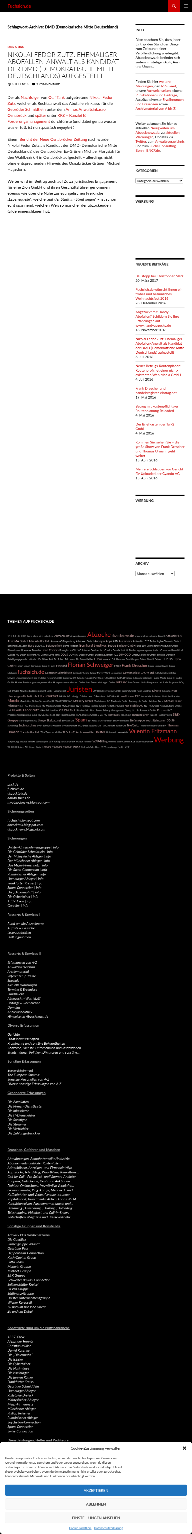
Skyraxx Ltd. (68, 720)
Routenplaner (140, 714)
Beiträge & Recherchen (24, 1003)
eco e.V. (107, 659)
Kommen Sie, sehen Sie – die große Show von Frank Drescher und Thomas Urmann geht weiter (160, 449)
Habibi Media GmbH (163, 678)
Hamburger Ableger (22, 878)
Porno (99, 710)
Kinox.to (166, 691)
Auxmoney (125, 641)
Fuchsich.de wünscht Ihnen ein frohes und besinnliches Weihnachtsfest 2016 (159, 293)
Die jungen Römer (20, 1377)
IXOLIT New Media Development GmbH (32, 691)
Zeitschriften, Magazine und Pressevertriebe (39, 1217)
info (56, 847)
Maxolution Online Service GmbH (37, 701)
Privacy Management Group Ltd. (119, 710)
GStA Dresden (124, 678)
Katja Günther (144, 691)
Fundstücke (16, 994)
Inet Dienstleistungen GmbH (100, 682)
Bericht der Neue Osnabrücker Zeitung (53, 139)
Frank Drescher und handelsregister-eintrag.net (156, 390)
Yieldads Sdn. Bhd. (90, 747)
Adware (54, 641)
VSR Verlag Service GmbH (62, 741)
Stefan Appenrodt (141, 720)
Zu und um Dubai (20, 1311)
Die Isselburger (18, 1373)
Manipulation (154, 696)
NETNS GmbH (151, 705)
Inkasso (121, 682)
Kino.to (156, 690)
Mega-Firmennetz (20, 1404)
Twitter (141, 141)
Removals (114, 714)
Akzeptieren (96, 1490)
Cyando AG (13, 654)
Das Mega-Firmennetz (24, 865)
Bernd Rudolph (70, 645)
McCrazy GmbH (83, 700)
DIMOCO (125, 654)
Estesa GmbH (147, 659)
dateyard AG (33, 654)
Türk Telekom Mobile (51, 732)
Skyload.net (53, 720)
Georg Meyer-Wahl (100, 673)
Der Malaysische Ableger (25, 856)
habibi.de (147, 678)
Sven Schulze (43, 725)
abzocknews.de (123, 636)
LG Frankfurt (49, 696)
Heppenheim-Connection (26, 1253)
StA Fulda (93, 720)
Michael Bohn (156, 701)
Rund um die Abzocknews (26, 923)
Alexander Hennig (20, 1341)
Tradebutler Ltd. (30, 732)
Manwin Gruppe (19, 1266)
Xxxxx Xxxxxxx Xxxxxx (58, 746)
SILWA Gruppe (18, 1289)
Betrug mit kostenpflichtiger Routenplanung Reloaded (157, 408)
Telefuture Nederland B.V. (153, 725)
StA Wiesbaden (121, 720)
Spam (81, 719)
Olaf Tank (56, 97)
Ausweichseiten (158, 90)
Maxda (13, 700)
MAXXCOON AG (63, 701)
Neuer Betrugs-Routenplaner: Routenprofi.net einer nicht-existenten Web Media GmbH (158, 370)
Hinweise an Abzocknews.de (28, 1016)
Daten (23, 654)
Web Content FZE (126, 741)
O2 (61, 710)
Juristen (79, 689)
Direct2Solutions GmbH (144, 654)
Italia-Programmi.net (152, 682)
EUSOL (170, 659)
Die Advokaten (18, 1102)
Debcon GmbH (86, 654)
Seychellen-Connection (24, 1422)
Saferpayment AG (28, 720)
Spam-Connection (21, 887)
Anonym (99, 641)
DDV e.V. (73, 654)
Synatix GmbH (69, 725)
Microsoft (14, 705)
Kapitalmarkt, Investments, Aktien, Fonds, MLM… (43, 1199)
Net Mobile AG (134, 705)
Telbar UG (121, 725)
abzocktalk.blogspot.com (25, 825)
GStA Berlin (110, 678)
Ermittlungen (132, 659)
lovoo (144, 696)
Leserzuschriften (19, 932)
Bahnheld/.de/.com (17, 645)
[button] (184, 1448)
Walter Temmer (84, 741)
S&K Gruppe (16, 1275)
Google (80, 678)
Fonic (117, 665)
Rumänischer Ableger (23, 874)
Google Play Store (95, 678)
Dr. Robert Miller (84, 659)
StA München (105, 720)
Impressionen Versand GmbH (71, 682)
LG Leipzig (72, 696)
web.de (112, 741)
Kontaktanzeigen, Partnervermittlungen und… (40, 1203)
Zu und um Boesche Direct (27, 1307)
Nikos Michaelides (49, 710)
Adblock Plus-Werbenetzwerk (29, 1235)
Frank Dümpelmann (158, 666)
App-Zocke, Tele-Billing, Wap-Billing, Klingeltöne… (43, 1172)
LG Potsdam (99, 696)
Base (31, 645)
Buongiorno (66, 650)
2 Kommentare (48, 84)
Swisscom (57, 725)
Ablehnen (96, 1504)
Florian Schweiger (90, 664)
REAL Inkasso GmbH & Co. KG (91, 714)
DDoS (64, 654)
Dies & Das (16, 47)
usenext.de (122, 732)
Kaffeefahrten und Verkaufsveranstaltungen (39, 1194)
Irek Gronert (134, 682)
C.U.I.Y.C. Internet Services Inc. (88, 650)
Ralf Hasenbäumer (65, 714)
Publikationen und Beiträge (156, 95)
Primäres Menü (186, 6)
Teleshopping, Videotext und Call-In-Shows (38, 1212)
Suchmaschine (27, 725)
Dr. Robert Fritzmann (65, 659)
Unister (99, 732)
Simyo (42, 720)
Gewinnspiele (131, 672)
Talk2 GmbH (108, 725)
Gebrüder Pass (18, 1248)
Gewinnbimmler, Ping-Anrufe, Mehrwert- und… (41, 1190)
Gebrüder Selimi (81, 673)
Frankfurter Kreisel (21, 883)
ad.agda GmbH (157, 636)
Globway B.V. (69, 678)
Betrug (112, 645)
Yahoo (76, 746)
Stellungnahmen (19, 937)
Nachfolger (30, 97)
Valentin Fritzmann (153, 730)
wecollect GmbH (144, 741)
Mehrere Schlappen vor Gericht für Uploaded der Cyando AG (159, 471)
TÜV (65, 732)
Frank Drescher (134, 665)
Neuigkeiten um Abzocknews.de (155, 130)
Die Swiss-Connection (23, 869)
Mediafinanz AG (102, 701)
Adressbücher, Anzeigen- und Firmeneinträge (40, 1167)
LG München (85, 696)
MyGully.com (68, 705)
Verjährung (13, 741)
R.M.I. (53, 714)
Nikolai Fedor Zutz (25, 710)
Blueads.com (14, 650)
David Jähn (54, 654)
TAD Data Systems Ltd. (89, 725)
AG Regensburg (67, 641)
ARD (115, 641)
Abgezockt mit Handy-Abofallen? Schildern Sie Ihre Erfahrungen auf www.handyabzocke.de (157, 318)
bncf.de (13, 784)
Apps (109, 641)
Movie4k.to (35, 705)
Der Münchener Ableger (25, 860)
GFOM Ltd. (147, 672)
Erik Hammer (118, 659)
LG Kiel (62, 696)
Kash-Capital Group (22, 1257)
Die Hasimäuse (18, 1368)
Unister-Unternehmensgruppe (29, 847)
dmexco (161, 654)
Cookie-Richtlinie (80, 1528)
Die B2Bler (15, 1359)
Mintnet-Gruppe (19, 1271)
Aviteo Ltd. (138, 641)
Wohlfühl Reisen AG (18, 747)
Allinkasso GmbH (85, 641)
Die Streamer (17, 1124)
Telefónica (133, 725)
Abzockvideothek (20, 1012)
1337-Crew (26, 636)
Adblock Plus (174, 635)
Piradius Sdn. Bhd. (85, 710)
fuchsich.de (31, 672)
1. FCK (16, 636)
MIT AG (24, 705)
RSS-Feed (168, 86)
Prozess (162, 710)
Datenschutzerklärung (108, 1528)
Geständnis (116, 673)
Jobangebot (60, 691)
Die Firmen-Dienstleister (25, 1106)
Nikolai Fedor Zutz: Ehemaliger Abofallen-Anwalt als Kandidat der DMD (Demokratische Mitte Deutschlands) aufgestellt (63, 65)
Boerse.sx (26, 650)
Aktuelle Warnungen (22, 985)
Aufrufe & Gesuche (21, 928)
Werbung (169, 739)
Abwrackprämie (78, 636)
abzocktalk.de (142, 636)
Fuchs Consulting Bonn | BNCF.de (156, 148)
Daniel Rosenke (19, 1350)
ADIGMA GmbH (18, 641)
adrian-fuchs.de (19, 798)
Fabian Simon (23, 666)
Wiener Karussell (20, 1302)
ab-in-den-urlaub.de (43, 636)
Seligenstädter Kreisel (23, 1284)
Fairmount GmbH (40, 666)
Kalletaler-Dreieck (21, 1395)
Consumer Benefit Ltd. (171, 650)
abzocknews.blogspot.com (26, 829)
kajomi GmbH (129, 691)
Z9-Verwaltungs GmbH (112, 747)
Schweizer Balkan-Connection (29, 1280)
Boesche (36, 650)
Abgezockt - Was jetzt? (24, 998)
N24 (78, 705)
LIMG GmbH (112, 696)
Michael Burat (173, 700)
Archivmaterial (18, 971)
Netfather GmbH (115, 705)
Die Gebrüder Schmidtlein (26, 851)
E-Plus (98, 659)
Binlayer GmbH (126, 645)
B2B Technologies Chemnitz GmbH (162, 641)
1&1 (10, 636)
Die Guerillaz (17, 1239)
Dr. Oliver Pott (45, 659)
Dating (44, 654)
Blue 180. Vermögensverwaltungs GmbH (157, 645)
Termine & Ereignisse (22, 989)
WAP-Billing (100, 741)
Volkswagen (42, 741)
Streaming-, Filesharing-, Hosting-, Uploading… (41, 1208)
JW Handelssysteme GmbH (107, 691)
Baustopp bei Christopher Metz (160, 276)
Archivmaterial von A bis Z (156, 108)
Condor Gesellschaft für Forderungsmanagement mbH (132, 650)
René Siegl (125, 714)
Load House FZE (130, 696)
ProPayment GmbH (146, 710)
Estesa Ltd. (160, 659)
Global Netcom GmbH (51, 678)
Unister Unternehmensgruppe (29, 1298)
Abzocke (99, 634)
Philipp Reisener (19, 1413)
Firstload (61, 665)
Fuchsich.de (19, 6)
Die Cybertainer (19, 896)
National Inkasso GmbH (94, 705)
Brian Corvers (50, 650)
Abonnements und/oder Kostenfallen (34, 1163)
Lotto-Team (16, 1262)
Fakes (52, 666)
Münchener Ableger (22, 1408)
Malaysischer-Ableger (23, 1399)
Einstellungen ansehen (96, 1518)
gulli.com (137, 678)
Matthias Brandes (171, 696)
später (40, 115)
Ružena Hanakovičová (161, 714)
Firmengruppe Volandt (24, 1244)
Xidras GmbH (36, 747)
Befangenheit (54, 645)
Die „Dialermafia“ (20, 892)
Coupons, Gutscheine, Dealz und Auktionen (39, 1181)
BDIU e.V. (40, 645)
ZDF (127, 747)
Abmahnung (61, 635)
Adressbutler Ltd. (39, 641)
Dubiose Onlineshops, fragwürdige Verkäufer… (41, 1185)
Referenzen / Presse (22, 976)
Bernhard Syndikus (92, 645)
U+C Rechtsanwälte (81, 732)
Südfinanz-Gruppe (21, 1293)
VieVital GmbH (27, 741)
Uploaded (111, 732)
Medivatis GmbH (119, 701)
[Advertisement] (160, 227)
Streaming (13, 725)
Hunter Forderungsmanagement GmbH (35, 682)
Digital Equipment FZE (106, 654)
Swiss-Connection (20, 1431)
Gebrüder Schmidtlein (27, 109)
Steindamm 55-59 (163, 720)
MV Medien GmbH (51, 705)
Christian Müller (19, 1346)
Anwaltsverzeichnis (169, 141)
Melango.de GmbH (138, 701)
